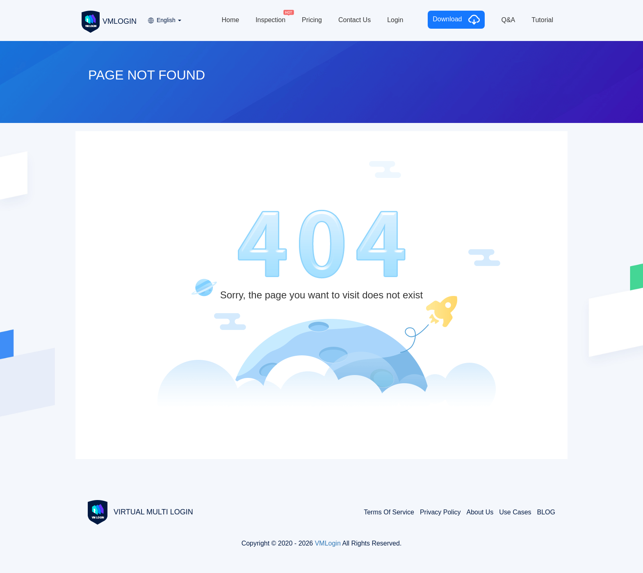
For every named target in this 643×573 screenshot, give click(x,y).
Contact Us (354, 19)
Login (395, 19)
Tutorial (542, 19)
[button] (164, 17)
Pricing (312, 19)
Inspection (270, 19)
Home (230, 19)
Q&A (508, 19)
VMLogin (328, 543)
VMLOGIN (109, 21)
